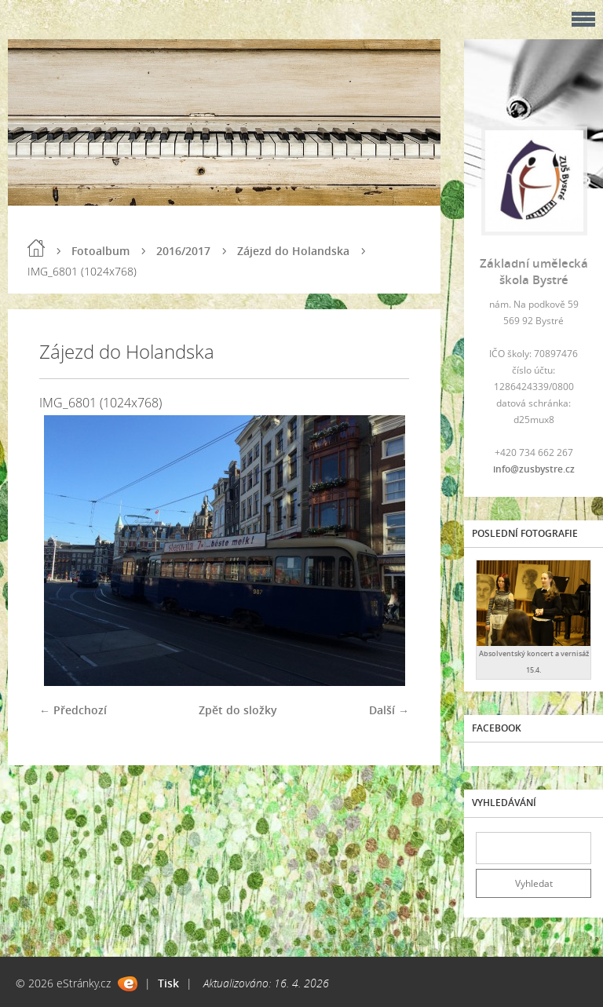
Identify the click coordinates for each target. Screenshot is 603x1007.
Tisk (168, 983)
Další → (389, 709)
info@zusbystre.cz (534, 469)
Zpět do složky (238, 709)
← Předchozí (73, 709)
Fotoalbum (100, 250)
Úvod (36, 248)
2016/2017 (183, 250)
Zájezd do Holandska (293, 250)
